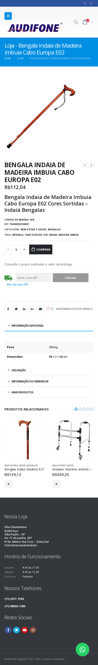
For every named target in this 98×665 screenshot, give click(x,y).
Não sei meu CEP (17, 284)
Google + (32, 309)
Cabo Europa (33, 234)
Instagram (33, 630)
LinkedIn (24, 309)
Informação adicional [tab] (28, 325)
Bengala (17, 234)
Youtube (24, 630)
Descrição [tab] (19, 370)
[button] (76, 409)
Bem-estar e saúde (34, 229)
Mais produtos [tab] (22, 392)
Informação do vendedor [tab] (30, 381)
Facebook (8, 309)
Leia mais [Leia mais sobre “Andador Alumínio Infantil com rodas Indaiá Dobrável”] (56, 484)
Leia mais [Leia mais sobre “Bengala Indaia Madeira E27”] (8, 484)
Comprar (43, 249)
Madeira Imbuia (68, 234)
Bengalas (54, 229)
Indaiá (53, 234)
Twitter (16, 309)
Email (40, 309)
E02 (45, 234)
